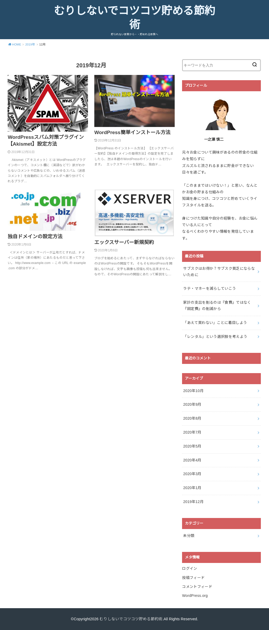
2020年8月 (192, 418)
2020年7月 (192, 432)
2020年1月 (192, 488)
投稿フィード (193, 578)
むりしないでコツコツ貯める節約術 (134, 18)
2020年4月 (192, 460)
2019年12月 (193, 502)
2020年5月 (192, 446)
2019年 (30, 44)
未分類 (188, 536)
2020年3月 (192, 474)
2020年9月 (192, 404)
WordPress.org (195, 595)
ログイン (189, 568)
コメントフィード (197, 587)
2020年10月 (193, 391)
